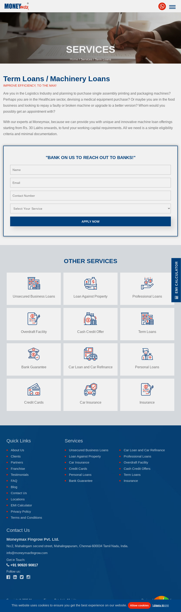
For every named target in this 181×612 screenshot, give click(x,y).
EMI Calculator (21, 505)
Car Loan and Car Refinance (144, 450)
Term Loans (132, 474)
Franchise (18, 468)
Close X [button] (159, 605)
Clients (16, 456)
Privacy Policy (21, 511)
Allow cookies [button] (139, 605)
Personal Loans (80, 474)
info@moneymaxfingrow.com (27, 553)
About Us (17, 450)
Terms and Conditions (26, 517)
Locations (18, 499)
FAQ (14, 480)
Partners (17, 462)
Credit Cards (78, 468)
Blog (14, 487)
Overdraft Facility (136, 462)
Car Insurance (79, 462)
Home (74, 59)
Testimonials (20, 474)
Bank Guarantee (81, 480)
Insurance (131, 480)
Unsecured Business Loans (89, 450)
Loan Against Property (85, 456)
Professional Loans (137, 456)
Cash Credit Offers (137, 468)
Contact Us (19, 493)
